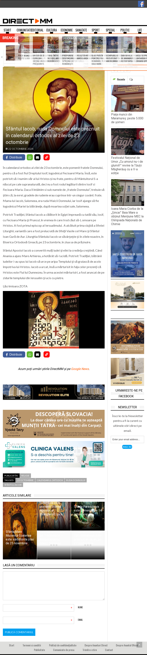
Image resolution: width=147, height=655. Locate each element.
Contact (109, 650)
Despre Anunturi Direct (96, 645)
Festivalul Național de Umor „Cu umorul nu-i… (81, 53)
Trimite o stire (89, 650)
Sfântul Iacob (13, 484)
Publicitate (39, 650)
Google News (80, 369)
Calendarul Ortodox (50, 480)
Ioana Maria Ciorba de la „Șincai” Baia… (127, 51)
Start (11, 645)
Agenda (75, 46)
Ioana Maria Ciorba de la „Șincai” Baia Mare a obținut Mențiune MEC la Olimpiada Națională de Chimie (127, 216)
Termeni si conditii (32, 645)
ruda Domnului (75, 480)
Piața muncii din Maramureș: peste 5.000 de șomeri (127, 118)
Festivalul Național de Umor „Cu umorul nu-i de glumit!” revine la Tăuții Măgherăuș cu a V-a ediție (127, 165)
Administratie (33, 46)
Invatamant (123, 46)
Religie (25, 475)
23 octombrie (25, 480)
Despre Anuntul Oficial (127, 645)
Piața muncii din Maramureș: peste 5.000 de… (34, 53)
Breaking (10, 38)
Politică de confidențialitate (62, 645)
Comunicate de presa (63, 650)
